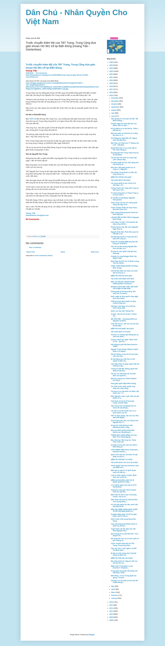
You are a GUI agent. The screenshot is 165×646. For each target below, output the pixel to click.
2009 (111, 617)
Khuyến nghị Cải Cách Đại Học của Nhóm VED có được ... (124, 124)
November (115, 101)
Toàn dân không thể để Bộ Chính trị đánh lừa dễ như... (124, 525)
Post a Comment (35, 247)
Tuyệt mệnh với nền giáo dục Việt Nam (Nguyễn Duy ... (123, 530)
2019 (111, 83)
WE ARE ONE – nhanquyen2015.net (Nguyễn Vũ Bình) (124, 320)
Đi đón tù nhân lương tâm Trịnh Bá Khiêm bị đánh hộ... (123, 554)
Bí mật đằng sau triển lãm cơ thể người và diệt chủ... (123, 360)
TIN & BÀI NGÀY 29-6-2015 (120, 180)
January (114, 598)
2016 (111, 92)
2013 (111, 605)
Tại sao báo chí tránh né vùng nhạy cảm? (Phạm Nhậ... (124, 158)
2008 (111, 620)
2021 (111, 77)
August (114, 110)
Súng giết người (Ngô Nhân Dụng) (123, 383)
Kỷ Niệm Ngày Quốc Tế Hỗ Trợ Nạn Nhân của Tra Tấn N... (124, 515)
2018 (111, 86)
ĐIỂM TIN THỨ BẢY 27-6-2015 (121, 459)
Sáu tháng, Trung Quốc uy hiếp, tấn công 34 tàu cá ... (124, 173)
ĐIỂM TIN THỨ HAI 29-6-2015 (121, 276)
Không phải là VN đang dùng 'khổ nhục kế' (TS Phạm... (123, 292)
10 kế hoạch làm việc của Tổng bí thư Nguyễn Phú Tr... (124, 421)
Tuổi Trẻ (32, 119)
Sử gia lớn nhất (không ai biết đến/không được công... (122, 426)
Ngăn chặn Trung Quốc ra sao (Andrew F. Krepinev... (122, 567)
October (114, 104)
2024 (111, 68)
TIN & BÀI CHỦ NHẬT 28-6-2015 (122, 279)
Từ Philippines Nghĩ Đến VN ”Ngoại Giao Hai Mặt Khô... (124, 139)
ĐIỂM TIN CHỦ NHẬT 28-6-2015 (122, 329)
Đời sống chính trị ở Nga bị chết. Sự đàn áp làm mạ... (124, 562)
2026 (111, 62)
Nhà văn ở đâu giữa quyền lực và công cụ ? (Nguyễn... (123, 168)
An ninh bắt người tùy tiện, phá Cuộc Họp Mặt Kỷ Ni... (124, 505)
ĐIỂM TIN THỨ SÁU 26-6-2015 (122, 558)
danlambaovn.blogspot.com (37, 215)
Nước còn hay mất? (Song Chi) (122, 311)
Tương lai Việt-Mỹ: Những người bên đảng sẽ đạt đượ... (124, 369)
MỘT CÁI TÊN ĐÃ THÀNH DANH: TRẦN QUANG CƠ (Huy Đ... (123, 283)
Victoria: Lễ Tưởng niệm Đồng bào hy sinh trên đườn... (124, 335)
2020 (111, 80)
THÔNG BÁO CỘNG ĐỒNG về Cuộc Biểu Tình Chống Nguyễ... (124, 436)
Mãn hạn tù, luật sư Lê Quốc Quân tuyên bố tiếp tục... (123, 471)
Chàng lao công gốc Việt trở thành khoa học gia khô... (123, 491)
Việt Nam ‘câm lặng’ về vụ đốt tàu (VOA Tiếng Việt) (123, 307)
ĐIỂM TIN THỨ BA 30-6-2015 (121, 177)
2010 (111, 614)
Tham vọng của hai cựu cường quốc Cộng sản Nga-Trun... (124, 203)
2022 (111, 74)
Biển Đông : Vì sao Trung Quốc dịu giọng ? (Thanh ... (123, 576)
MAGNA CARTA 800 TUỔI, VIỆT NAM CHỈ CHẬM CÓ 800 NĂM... (124, 287)
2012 (111, 608)
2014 (111, 602)
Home (63, 252)
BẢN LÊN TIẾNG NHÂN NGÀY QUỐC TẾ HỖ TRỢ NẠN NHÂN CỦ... (124, 510)
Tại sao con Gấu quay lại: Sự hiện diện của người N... (123, 374)
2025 (111, 65)
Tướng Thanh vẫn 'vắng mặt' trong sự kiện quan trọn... (125, 189)
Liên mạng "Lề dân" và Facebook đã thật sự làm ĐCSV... (124, 223)
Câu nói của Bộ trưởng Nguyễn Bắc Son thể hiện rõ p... (124, 247)
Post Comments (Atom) (43, 255)
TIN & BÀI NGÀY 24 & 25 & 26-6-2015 (124, 462)
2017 (111, 89)
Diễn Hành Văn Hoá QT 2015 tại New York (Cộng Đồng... (124, 500)
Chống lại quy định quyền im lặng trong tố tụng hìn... (123, 302)
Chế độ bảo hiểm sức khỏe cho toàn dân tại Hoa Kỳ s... (124, 272)
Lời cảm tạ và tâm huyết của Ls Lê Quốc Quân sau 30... (123, 412)
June (113, 116)
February (114, 595)
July (113, 113)
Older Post (95, 252)
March (113, 592)
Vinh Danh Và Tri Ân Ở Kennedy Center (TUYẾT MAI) (122, 402)
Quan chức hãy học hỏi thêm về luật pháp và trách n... (124, 455)
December (115, 98)
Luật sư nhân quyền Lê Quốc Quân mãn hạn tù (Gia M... (124, 476)
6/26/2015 (29, 73)
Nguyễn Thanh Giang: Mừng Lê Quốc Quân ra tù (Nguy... (124, 350)
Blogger (92, 635)
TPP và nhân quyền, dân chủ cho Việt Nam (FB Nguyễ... (124, 416)
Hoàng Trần (30, 213)
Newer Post (30, 252)
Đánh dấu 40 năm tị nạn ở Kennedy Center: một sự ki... (124, 495)
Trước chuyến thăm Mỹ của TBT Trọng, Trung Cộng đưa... (122, 544)
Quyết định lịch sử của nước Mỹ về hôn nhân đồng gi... (124, 149)
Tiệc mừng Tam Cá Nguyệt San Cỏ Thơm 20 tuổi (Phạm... (123, 407)
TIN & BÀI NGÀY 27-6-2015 (120, 332)
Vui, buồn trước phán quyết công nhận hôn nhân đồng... (123, 387)
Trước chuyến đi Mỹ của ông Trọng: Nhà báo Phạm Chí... (124, 208)
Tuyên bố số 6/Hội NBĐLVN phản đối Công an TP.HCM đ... (124, 242)
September (115, 107)
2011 (111, 611)
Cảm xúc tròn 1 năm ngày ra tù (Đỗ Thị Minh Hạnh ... (124, 549)
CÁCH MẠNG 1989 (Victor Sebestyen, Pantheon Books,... (124, 450)
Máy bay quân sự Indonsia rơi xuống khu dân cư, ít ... (124, 134)
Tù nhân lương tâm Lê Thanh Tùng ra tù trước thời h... (124, 194)
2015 (111, 95)
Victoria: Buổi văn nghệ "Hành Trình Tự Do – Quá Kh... (124, 340)
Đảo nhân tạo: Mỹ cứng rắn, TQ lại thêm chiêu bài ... (123, 441)
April (113, 589)
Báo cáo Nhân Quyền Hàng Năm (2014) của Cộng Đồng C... (123, 431)
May (113, 586)
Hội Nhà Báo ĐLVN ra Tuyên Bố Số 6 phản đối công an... (124, 238)
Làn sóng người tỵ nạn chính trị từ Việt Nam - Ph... (123, 184)
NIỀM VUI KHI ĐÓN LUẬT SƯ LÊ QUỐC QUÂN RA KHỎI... (122, 481)
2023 (111, 71)
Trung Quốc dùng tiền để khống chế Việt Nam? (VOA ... (124, 572)
